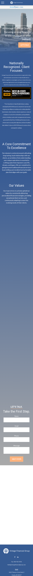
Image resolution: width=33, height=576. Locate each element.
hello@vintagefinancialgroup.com (16, 564)
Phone (16, 436)
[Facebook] (15, 557)
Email (16, 426)
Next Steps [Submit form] (16, 459)
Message (16, 446)
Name (16, 416)
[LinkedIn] (18, 557)
